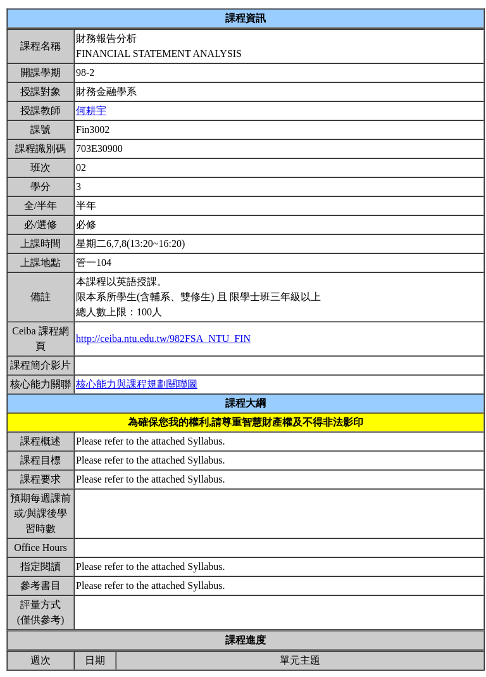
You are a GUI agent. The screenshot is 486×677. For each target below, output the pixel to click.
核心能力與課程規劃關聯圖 (136, 384)
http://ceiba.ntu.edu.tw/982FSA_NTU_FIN (163, 338)
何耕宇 (91, 110)
